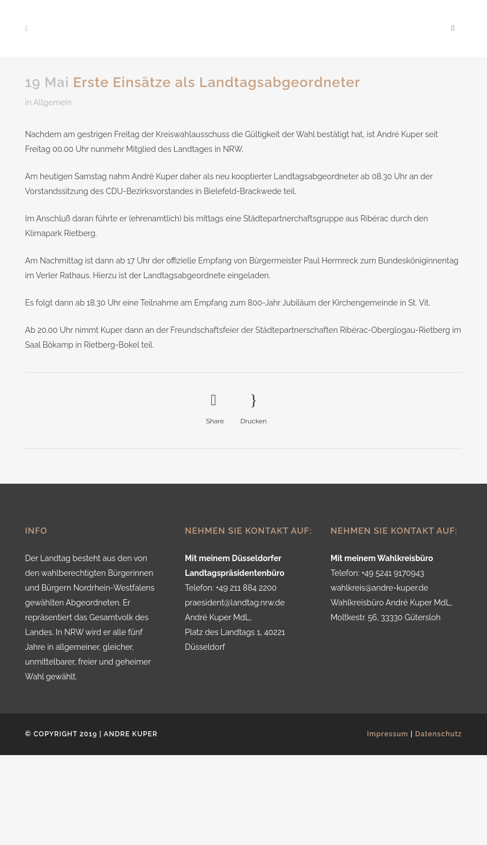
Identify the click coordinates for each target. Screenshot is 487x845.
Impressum (387, 734)
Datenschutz (438, 734)
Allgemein (53, 102)
